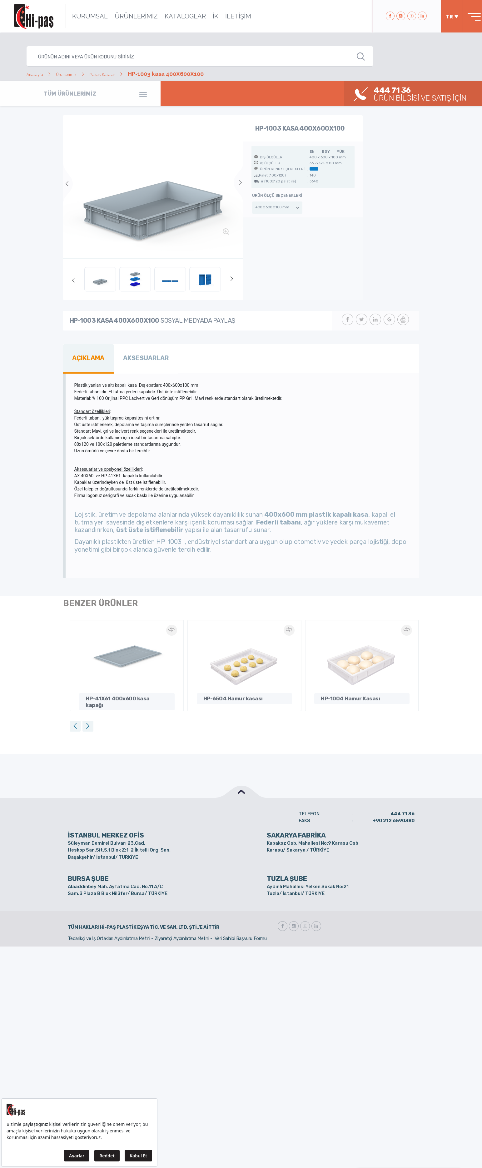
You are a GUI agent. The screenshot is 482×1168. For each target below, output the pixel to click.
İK (206, 16)
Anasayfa (39, 74)
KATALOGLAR (175, 16)
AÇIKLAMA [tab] (85, 356)
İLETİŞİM (229, 16)
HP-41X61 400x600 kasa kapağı (123, 695)
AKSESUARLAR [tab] (137, 356)
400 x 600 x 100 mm (272, 207)
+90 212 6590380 (394, 817)
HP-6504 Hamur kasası (230, 695)
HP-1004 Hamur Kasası (348, 695)
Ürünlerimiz (79, 74)
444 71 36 (402, 810)
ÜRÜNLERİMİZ (126, 16)
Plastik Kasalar (127, 74)
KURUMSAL (80, 16)
